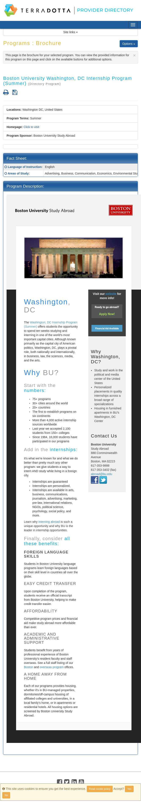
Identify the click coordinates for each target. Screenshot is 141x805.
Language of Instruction (24, 167)
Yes (129, 788)
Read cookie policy (100, 788)
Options (128, 43)
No (6, 795)
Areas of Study (18, 173)
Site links (70, 32)
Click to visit (31, 127)
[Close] (134, 55)
